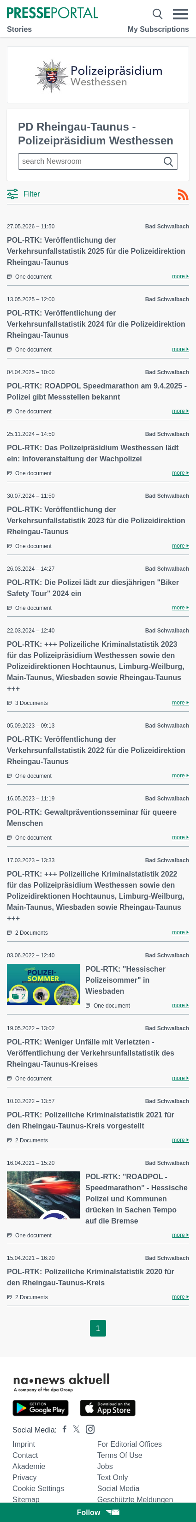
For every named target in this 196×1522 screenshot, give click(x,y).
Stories (19, 29)
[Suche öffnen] (157, 13)
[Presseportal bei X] (73, 1430)
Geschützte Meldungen (135, 1500)
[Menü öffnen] (180, 13)
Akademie (28, 1466)
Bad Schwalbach (167, 226)
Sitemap (26, 1500)
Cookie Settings (38, 1488)
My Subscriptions (158, 29)
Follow (98, 1512)
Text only (112, 1477)
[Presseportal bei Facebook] (62, 1430)
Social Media (118, 1488)
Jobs (105, 1466)
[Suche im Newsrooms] (98, 161)
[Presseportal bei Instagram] (87, 1428)
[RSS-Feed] (183, 194)
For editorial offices (129, 1444)
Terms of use (120, 1455)
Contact (25, 1455)
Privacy (24, 1477)
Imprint (23, 1444)
